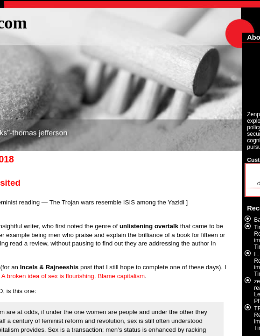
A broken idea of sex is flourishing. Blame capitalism (73, 276)
